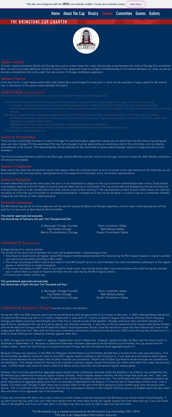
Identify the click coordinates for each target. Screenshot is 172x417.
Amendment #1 (34, 92)
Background (31, 243)
